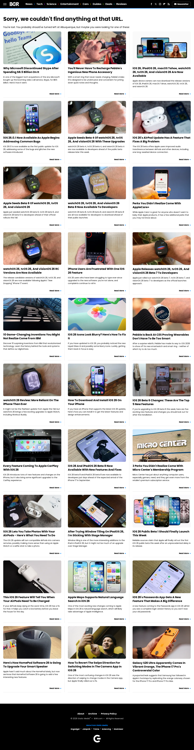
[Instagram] (160, 4)
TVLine (96, 729)
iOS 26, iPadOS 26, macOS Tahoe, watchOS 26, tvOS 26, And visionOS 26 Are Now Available (162, 72)
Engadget (75, 729)
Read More (54, 94)
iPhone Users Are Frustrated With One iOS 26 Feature (96, 270)
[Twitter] (156, 4)
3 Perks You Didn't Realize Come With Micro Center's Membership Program (158, 467)
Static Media (84, 718)
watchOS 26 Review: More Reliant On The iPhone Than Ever (31, 402)
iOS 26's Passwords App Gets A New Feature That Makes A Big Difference (157, 599)
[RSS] (169, 4)
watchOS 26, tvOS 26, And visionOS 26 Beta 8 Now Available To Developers (93, 205)
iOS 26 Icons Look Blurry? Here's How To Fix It (97, 336)
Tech (40, 4)
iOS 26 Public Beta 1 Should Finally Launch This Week (161, 533)
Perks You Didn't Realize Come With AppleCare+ (157, 205)
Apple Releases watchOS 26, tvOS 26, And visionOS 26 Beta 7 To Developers (161, 271)
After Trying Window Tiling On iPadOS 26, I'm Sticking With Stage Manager (96, 533)
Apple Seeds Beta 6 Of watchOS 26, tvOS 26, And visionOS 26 (30, 205)
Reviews (121, 4)
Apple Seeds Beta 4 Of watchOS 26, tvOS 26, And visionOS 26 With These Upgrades (96, 139)
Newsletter (181, 4)
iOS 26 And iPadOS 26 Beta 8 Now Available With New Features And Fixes (94, 467)
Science (52, 4)
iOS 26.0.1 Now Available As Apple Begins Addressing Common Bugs (31, 139)
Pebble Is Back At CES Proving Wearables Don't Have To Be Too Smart (161, 336)
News (29, 4)
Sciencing (106, 729)
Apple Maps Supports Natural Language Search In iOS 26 (96, 599)
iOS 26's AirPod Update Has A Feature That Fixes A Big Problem (161, 139)
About (80, 713)
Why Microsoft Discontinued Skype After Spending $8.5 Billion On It (31, 70)
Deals (108, 4)
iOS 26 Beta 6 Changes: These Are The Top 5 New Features (161, 402)
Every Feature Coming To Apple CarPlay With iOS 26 (30, 467)
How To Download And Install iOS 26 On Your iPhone (94, 402)
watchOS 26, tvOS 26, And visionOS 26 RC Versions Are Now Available (31, 270)
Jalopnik (86, 729)
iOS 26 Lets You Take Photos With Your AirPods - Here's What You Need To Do (29, 533)
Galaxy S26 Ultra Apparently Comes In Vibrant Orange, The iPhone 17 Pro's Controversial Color (159, 666)
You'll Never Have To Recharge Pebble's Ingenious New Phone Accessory (95, 70)
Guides (97, 4)
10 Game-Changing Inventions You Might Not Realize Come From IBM (31, 336)
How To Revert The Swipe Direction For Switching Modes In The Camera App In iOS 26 (94, 666)
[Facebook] (151, 4)
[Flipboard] (164, 4)
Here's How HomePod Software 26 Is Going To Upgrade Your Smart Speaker (32, 664)
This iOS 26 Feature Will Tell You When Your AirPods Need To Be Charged (29, 599)
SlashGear (118, 729)
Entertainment (69, 4)
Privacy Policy (109, 713)
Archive (92, 713)
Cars (86, 4)
